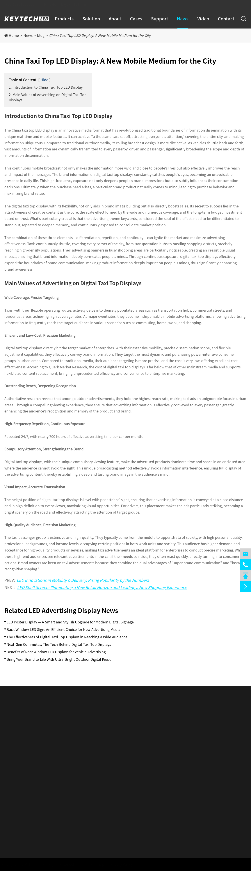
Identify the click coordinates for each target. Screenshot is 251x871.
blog (41, 35)
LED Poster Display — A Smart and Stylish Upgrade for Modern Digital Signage (70, 622)
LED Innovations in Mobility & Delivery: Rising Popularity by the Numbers (83, 580)
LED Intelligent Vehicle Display (29, 739)
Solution (91, 18)
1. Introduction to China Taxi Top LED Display (46, 87)
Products (64, 18)
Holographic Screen (20, 771)
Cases (136, 18)
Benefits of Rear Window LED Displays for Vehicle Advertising (56, 652)
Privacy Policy (119, 864)
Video (203, 18)
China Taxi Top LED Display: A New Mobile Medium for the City (100, 35)
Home (14, 35)
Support (159, 18)
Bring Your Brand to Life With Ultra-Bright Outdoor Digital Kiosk (59, 659)
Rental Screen (15, 788)
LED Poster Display (19, 730)
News (183, 18)
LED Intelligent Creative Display (30, 779)
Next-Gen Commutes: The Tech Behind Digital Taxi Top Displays (59, 644)
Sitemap (95, 864)
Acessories (12, 796)
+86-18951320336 (21, 4)
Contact (226, 18)
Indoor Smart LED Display (25, 747)
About (115, 18)
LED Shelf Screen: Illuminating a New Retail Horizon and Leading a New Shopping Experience (102, 587)
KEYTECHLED (33, 864)
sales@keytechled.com (69, 4)
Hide (44, 80)
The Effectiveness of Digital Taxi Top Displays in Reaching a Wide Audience (67, 637)
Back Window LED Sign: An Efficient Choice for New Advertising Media (63, 629)
